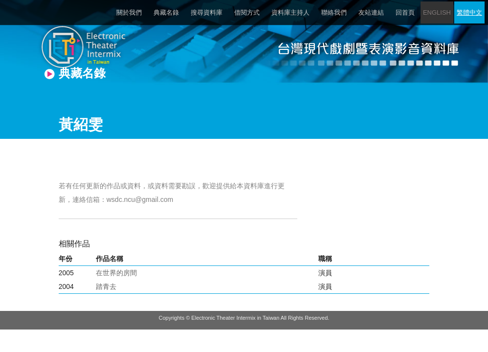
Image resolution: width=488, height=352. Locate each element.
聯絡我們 (334, 12)
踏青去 (106, 286)
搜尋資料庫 (206, 12)
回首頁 (405, 12)
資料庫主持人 (290, 12)
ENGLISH (437, 12)
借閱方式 (247, 12)
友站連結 (371, 12)
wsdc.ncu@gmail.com (140, 199)
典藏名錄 (166, 12)
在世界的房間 (116, 273)
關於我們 (129, 12)
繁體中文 (469, 12)
